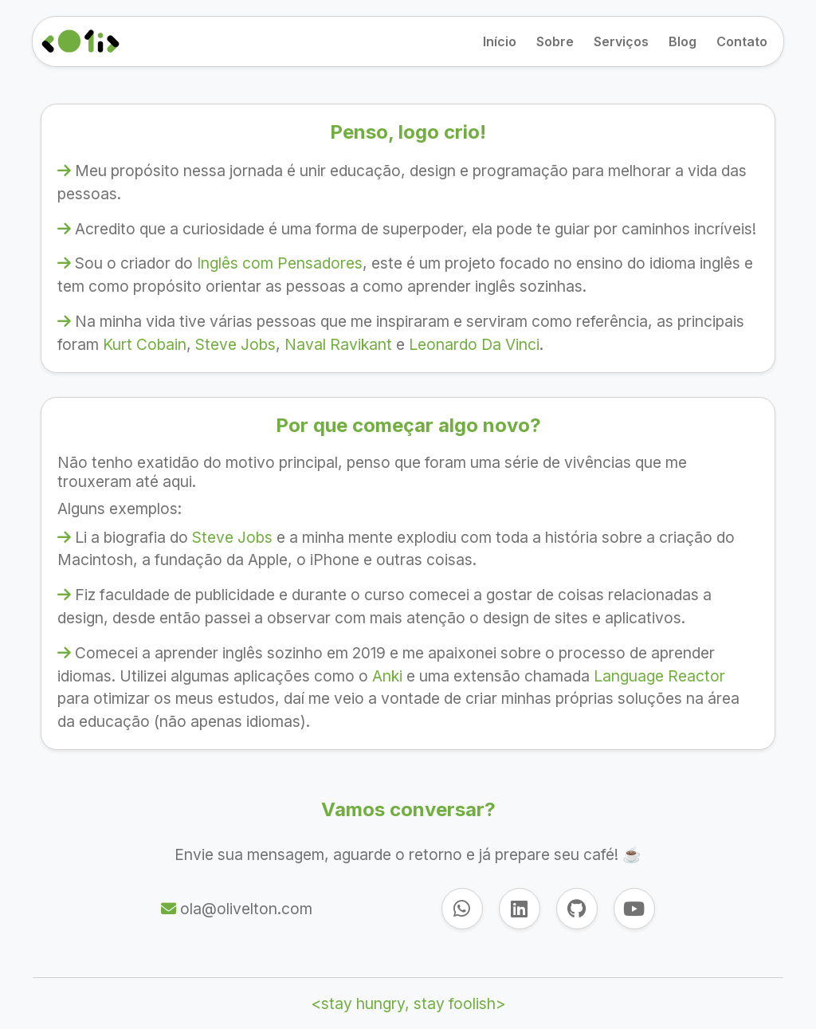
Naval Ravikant (338, 344)
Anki (387, 675)
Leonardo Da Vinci (474, 344)
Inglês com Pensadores (280, 263)
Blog (682, 41)
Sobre (555, 41)
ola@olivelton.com (244, 908)
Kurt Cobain (144, 344)
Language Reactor (659, 675)
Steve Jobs (235, 344)
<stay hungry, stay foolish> (408, 1003)
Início (499, 41)
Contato (741, 41)
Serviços (621, 41)
